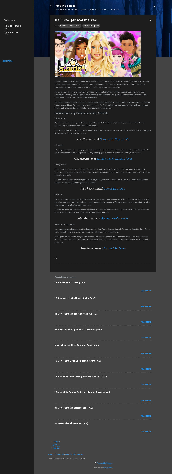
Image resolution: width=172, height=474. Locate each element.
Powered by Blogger (103, 463)
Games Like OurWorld (114, 218)
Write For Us (70, 454)
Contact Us (59, 454)
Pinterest (56, 446)
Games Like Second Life (114, 139)
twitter (55, 444)
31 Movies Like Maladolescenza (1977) (74, 407)
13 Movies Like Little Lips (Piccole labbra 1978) (78, 361)
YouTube (56, 448)
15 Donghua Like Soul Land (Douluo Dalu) (75, 298)
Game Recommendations (70, 26)
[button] (149, 20)
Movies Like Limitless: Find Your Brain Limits (77, 345)
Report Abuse (7, 61)
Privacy (51, 454)
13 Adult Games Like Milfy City (70, 282)
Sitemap (79, 454)
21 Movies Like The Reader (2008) (71, 423)
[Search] (154, 6)
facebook (56, 442)
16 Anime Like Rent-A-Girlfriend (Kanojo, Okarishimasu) (82, 392)
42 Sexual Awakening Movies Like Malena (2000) (78, 329)
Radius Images (108, 468)
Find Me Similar (66, 5)
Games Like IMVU (114, 188)
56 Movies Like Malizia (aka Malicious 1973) (76, 314)
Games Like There (115, 248)
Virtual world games (91, 26)
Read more (146, 291)
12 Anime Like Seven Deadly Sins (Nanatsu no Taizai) (81, 376)
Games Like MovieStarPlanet (114, 158)
